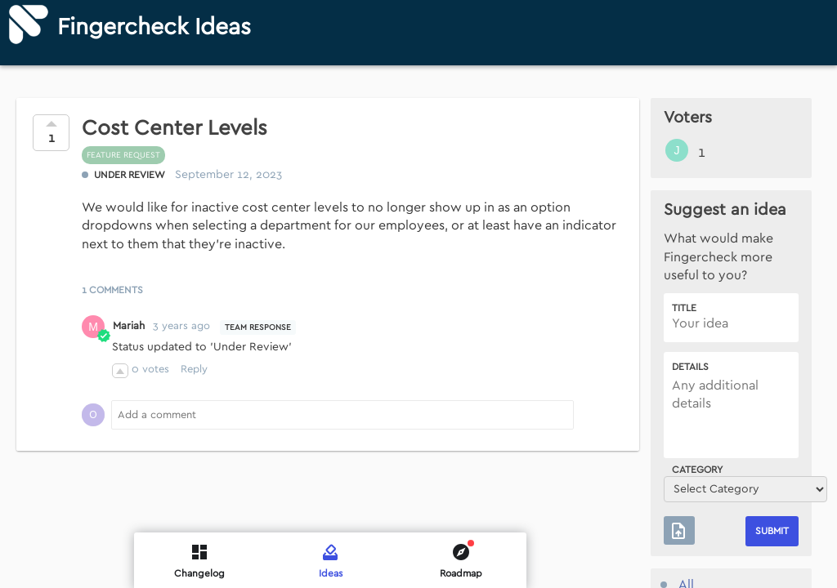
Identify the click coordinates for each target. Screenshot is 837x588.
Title (684, 308)
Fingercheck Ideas (154, 27)
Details (690, 367)
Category (697, 469)
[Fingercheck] (28, 24)
